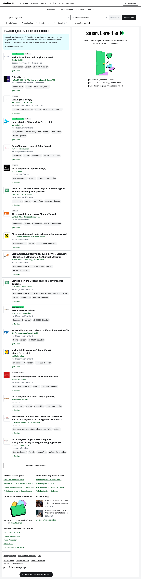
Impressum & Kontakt (27, 556)
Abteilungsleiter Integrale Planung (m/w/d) (34, 214)
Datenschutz (9, 561)
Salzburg (48, 293)
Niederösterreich (40, 31)
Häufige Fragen (10, 556)
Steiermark (67, 293)
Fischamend (18, 201)
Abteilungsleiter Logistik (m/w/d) (29, 168)
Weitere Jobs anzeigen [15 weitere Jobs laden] (36, 465)
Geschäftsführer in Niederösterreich (18, 483)
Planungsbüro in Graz (12, 532)
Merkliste (90, 10)
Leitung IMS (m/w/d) (22, 99)
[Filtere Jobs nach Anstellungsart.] (30, 23)
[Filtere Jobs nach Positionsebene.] (48, 23)
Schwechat (17, 224)
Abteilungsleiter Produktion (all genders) (33, 396)
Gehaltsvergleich (17, 523)
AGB (39, 556)
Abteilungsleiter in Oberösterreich (50, 487)
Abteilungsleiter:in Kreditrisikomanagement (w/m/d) (39, 234)
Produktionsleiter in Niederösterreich (19, 487)
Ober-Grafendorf (19, 452)
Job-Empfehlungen (65, 10)
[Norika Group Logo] (15, 567)
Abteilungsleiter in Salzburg (47, 491)
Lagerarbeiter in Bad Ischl (14, 547)
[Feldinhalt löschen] (68, 17)
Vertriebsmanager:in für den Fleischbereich (35, 376)
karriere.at (28, 528)
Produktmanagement (12, 536)
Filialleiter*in (18, 77)
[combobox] (37, 17)
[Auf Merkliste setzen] (16, 71)
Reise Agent (8, 544)
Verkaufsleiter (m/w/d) (23, 310)
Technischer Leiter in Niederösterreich (19, 491)
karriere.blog (42, 496)
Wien (14, 132)
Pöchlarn (16, 109)
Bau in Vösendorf (10, 540)
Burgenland (36, 132)
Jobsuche (51, 10)
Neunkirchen (18, 67)
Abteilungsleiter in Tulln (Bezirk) (48, 480)
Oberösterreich (38, 267)
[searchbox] (37, 17)
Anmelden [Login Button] (130, 3)
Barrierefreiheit (22, 561)
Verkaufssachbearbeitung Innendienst (32, 57)
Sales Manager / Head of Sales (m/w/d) (31, 146)
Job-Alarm (80, 10)
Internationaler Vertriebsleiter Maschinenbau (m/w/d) (40, 330)
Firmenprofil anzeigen (14, 46)
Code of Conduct (38, 561)
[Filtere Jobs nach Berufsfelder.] (14, 23)
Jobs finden (129, 18)
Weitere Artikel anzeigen (46, 520)
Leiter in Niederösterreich (14, 480)
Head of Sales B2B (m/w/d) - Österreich (32, 122)
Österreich (17, 156)
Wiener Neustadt (19, 244)
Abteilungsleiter (15, 31)
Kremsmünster (27, 109)
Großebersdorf (19, 363)
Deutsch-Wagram (20, 178)
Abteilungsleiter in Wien (45, 483)
